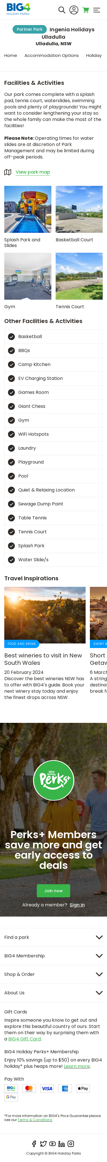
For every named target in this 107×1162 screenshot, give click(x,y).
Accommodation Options (52, 55)
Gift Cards (15, 1012)
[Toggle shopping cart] (85, 10)
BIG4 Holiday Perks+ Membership (41, 1051)
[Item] (53, 937)
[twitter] (43, 1143)
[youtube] (52, 1143)
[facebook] (34, 1143)
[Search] (61, 10)
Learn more (77, 1066)
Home (10, 55)
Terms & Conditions (35, 1119)
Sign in (77, 905)
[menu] (96, 10)
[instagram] (70, 1143)
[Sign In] (73, 10)
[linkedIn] (61, 1143)
